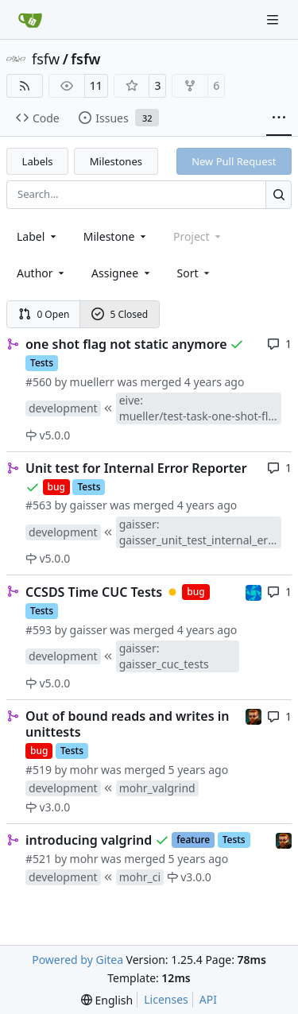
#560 (38, 381)
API (208, 999)
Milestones (116, 161)
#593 (38, 629)
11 (96, 85)
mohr (84, 769)
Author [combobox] (42, 273)
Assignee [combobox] (122, 273)
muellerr (92, 381)
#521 (38, 858)
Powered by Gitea (77, 959)
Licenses (166, 999)
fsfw (46, 59)
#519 (38, 769)
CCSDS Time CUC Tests (93, 592)
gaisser (88, 505)
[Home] (30, 20)
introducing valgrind (88, 840)
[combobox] (37, 236)
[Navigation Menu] (274, 19)
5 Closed (120, 314)
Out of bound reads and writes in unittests (127, 724)
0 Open (44, 314)
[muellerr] (253, 590)
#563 (38, 505)
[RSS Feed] (24, 86)
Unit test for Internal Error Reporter (136, 468)
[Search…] (278, 194)
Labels (37, 161)
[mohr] (253, 715)
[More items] (279, 118)
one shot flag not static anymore (126, 344)
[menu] (195, 273)
